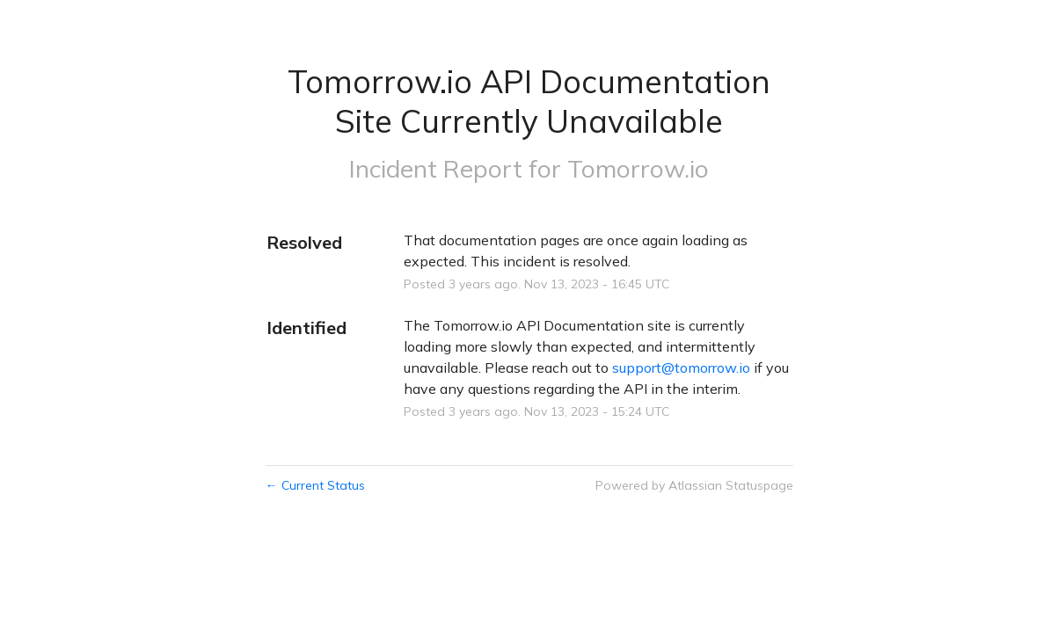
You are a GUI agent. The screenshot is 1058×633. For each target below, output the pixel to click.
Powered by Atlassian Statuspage (694, 485)
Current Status (315, 485)
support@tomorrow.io (681, 367)
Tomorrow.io (638, 168)
